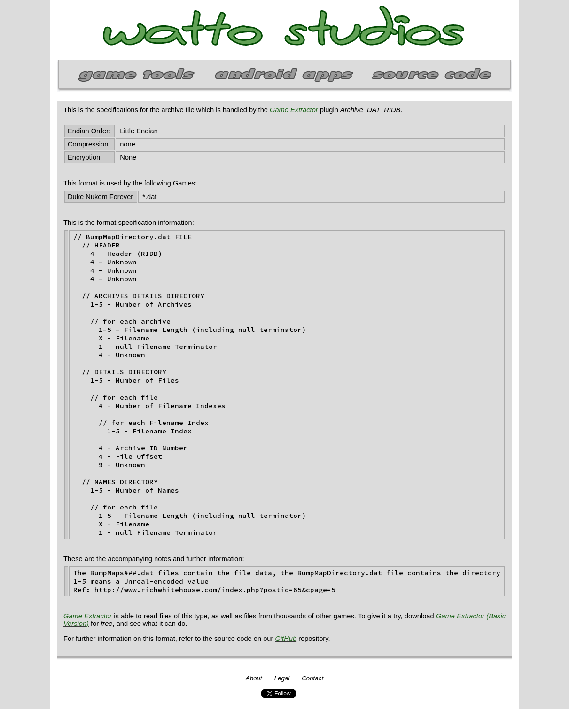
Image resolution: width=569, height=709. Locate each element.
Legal (282, 678)
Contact (312, 678)
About (254, 678)
